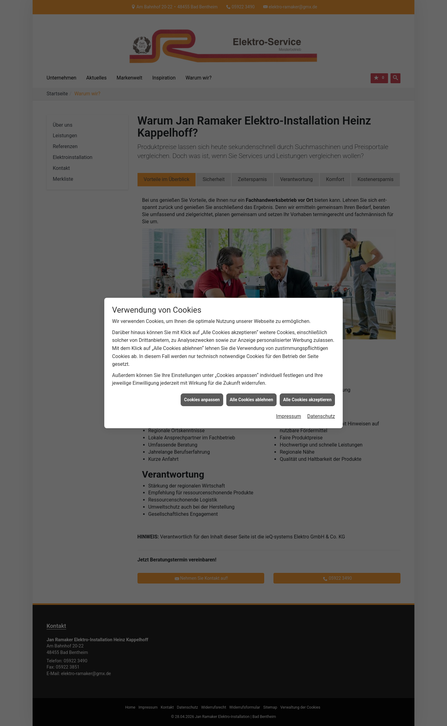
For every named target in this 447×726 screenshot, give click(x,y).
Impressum (288, 407)
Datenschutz (321, 407)
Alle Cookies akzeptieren (307, 389)
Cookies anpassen (202, 389)
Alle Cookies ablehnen (251, 389)
